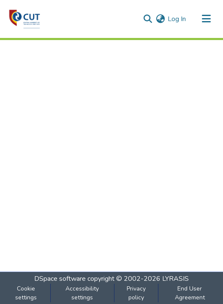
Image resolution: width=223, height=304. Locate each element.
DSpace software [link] (60, 278)
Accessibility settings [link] (82, 293)
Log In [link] (177, 19)
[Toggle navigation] (206, 19)
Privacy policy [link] (136, 293)
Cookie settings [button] (26, 293)
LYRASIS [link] (175, 278)
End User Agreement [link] (190, 293)
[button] (24, 19)
